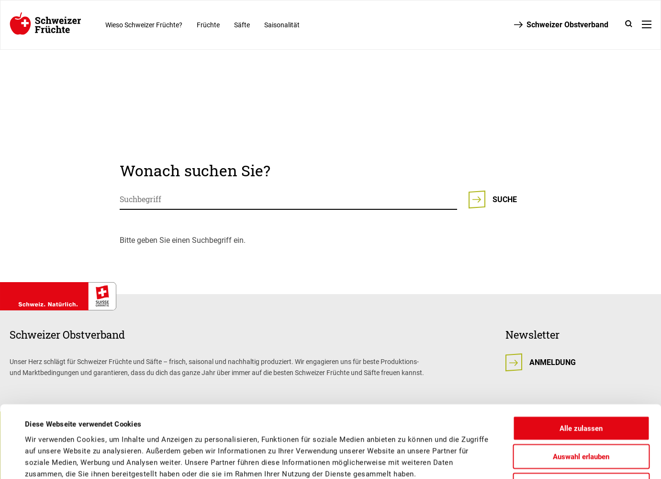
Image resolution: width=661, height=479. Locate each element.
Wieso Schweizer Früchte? (143, 25)
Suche (505, 199)
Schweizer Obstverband (567, 24)
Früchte (208, 25)
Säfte (242, 25)
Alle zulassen (581, 360)
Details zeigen (390, 460)
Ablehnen (581, 417)
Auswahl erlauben (581, 389)
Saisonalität (282, 25)
